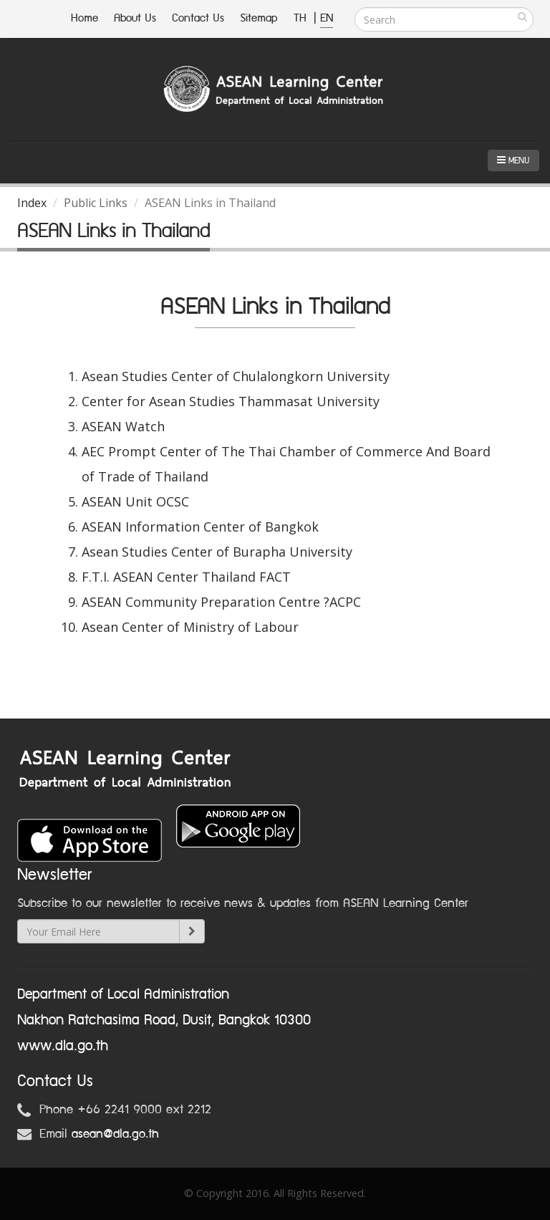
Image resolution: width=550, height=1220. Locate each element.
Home (84, 18)
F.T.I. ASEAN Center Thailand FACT (186, 576)
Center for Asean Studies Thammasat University (231, 401)
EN (326, 18)
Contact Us (198, 18)
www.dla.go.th (62, 1046)
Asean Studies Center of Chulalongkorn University (236, 376)
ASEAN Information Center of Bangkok (200, 526)
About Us (135, 18)
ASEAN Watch (123, 426)
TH (302, 18)
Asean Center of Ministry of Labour (190, 626)
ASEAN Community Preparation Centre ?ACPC (221, 601)
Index (32, 203)
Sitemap (259, 18)
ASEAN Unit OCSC (135, 501)
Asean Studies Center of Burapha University (217, 551)
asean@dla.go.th (115, 1134)
